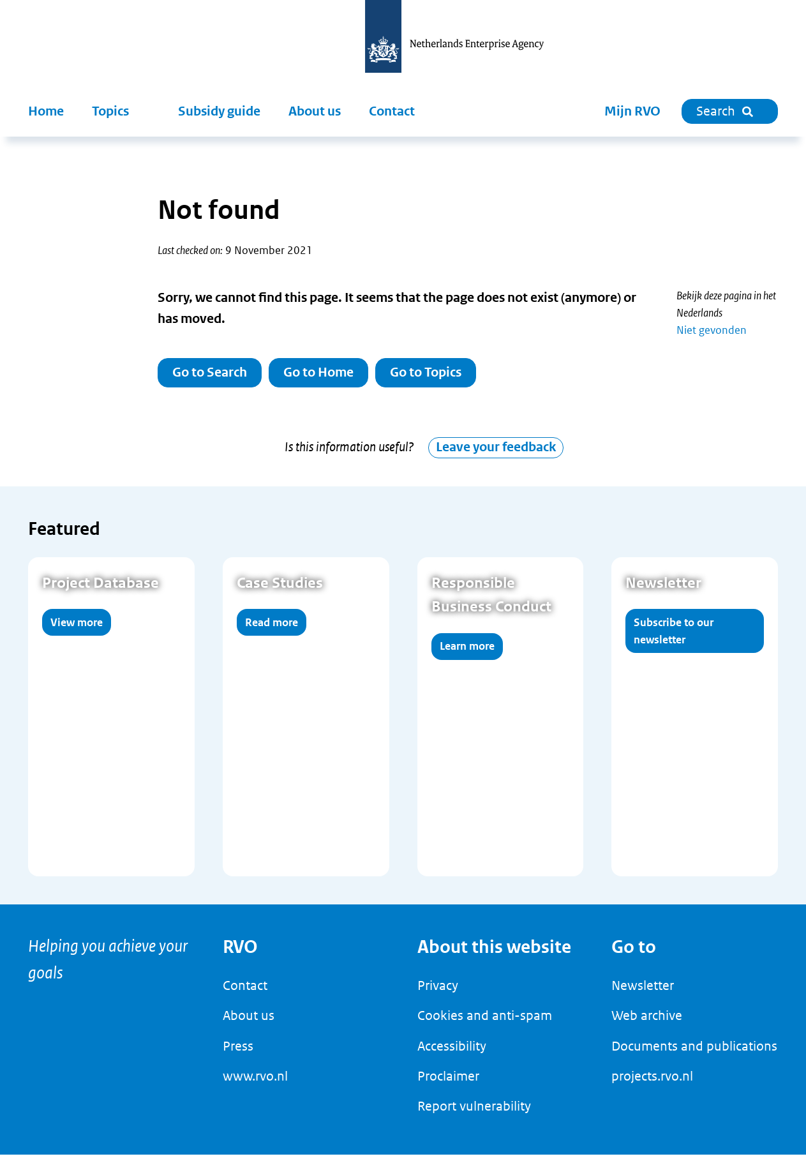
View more (76, 629)
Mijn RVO (632, 111)
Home (46, 111)
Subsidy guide (219, 111)
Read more (271, 629)
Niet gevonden (711, 330)
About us (314, 111)
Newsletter (642, 992)
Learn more (467, 653)
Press (238, 1052)
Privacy (437, 992)
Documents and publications (694, 1052)
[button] (121, 112)
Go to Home (318, 372)
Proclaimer (448, 1082)
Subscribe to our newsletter (673, 637)
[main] (403, 524)
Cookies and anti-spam (484, 1022)
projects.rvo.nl (652, 1082)
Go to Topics (425, 372)
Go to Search (209, 372)
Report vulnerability (474, 1113)
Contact (392, 111)
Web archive (646, 1022)
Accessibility (451, 1052)
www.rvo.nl (255, 1082)
